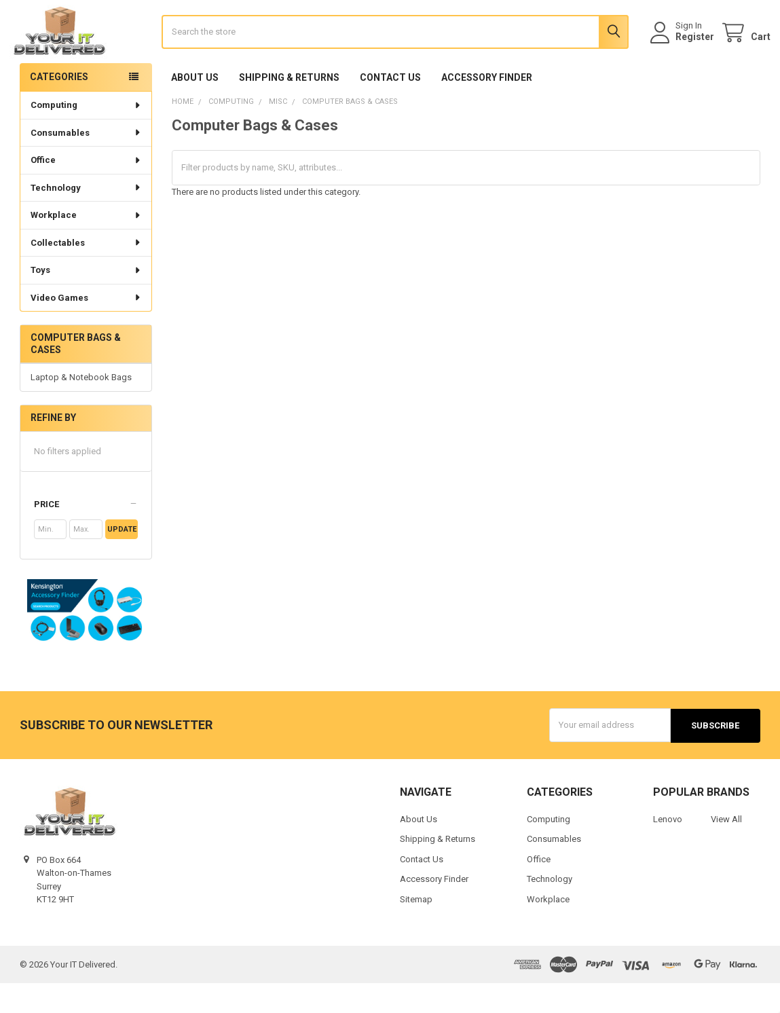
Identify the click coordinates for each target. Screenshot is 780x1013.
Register (684, 52)
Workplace (86, 245)
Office (86, 190)
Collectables (86, 273)
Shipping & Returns (289, 108)
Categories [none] (59, 107)
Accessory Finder (486, 108)
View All (726, 849)
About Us (195, 108)
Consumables (86, 163)
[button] (86, 535)
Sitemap (416, 929)
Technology (86, 218)
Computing (86, 135)
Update (121, 559)
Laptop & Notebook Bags (81, 408)
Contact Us (390, 108)
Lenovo (667, 849)
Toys (86, 300)
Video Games (86, 328)
